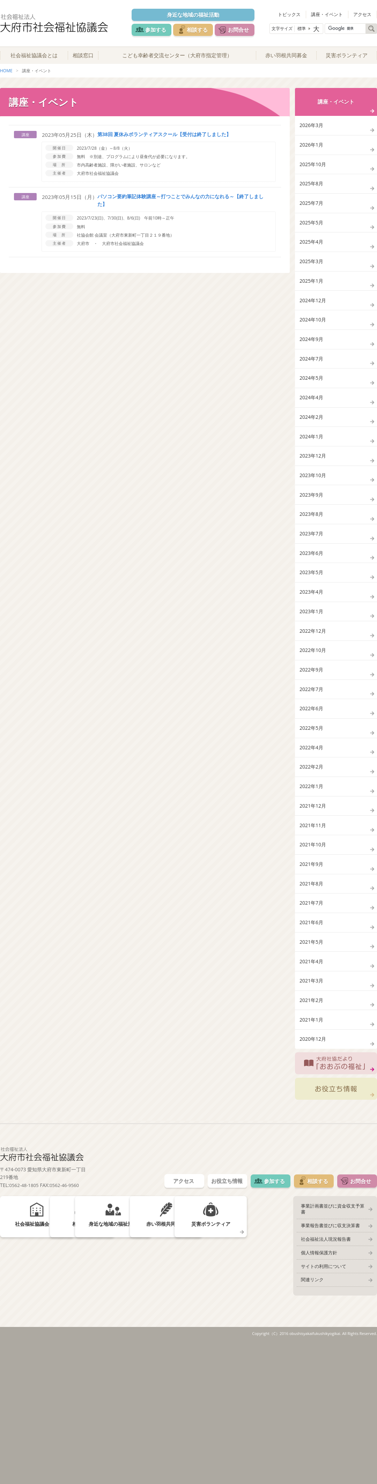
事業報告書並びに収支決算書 (327, 1360)
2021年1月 (312, 1150)
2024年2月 (312, 464)
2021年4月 (312, 1083)
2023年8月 (312, 574)
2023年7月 (312, 596)
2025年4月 (312, 264)
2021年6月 (312, 1039)
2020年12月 (313, 1171)
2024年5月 (312, 419)
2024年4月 (312, 441)
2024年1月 (312, 486)
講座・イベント (332, 14)
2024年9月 (312, 375)
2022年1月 (312, 884)
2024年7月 (312, 397)
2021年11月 (313, 928)
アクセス (364, 14)
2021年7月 (312, 1017)
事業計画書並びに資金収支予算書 (332, 1345)
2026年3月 (312, 132)
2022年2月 (312, 862)
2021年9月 (312, 973)
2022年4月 (312, 840)
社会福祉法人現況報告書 (323, 1374)
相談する (199, 29)
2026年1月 (312, 154)
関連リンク (309, 1418)
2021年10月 (313, 950)
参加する (154, 29)
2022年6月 (312, 796)
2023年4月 (312, 663)
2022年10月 (313, 729)
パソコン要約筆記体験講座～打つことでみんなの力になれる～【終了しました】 (175, 205)
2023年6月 (312, 618)
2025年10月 (313, 176)
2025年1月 (312, 309)
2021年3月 (312, 1105)
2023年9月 (312, 552)
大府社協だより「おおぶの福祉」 (336, 1198)
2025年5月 (312, 242)
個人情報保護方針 (316, 1389)
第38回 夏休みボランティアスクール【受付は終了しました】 (164, 139)
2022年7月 (312, 773)
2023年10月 (313, 530)
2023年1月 (312, 685)
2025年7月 (312, 220)
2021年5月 (312, 1061)
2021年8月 (312, 995)
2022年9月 (312, 751)
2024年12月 (313, 331)
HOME (6, 76)
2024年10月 (313, 353)
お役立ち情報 (336, 1226)
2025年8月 (312, 198)
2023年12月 (313, 508)
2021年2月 (312, 1127)
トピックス (297, 14)
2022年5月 (312, 818)
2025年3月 (312, 287)
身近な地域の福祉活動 (196, 14)
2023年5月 (312, 641)
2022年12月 (313, 707)
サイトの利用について (321, 1404)
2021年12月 (313, 906)
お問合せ (245, 29)
